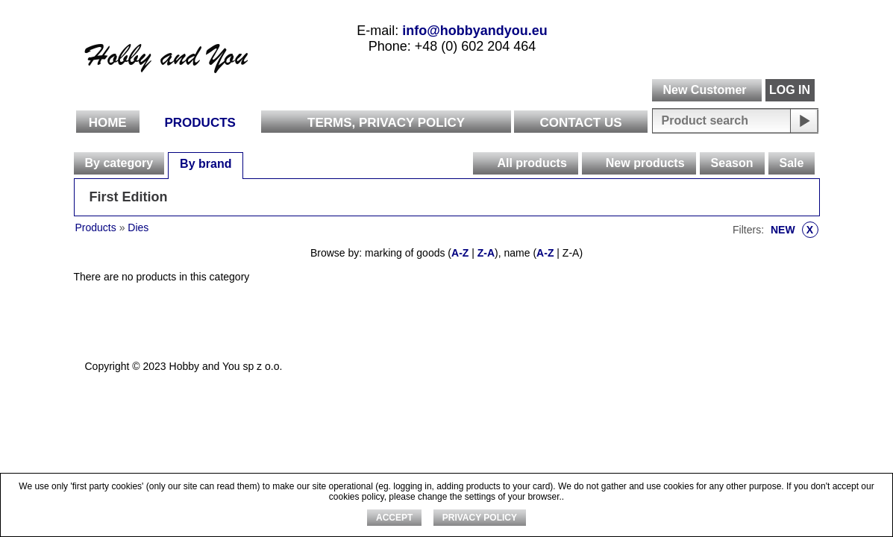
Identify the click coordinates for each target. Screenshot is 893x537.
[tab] (119, 163)
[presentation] (484, 163)
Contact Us (580, 123)
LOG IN (789, 90)
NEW (794, 230)
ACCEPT (394, 517)
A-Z (460, 253)
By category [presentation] (119, 163)
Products (200, 123)
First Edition (129, 196)
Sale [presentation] (792, 163)
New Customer (704, 90)
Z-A (486, 253)
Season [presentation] (732, 163)
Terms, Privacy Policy (386, 123)
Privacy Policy (479, 517)
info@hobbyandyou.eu (475, 30)
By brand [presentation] (205, 163)
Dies (138, 227)
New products (645, 163)
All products (531, 163)
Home (108, 123)
